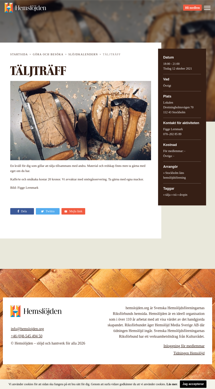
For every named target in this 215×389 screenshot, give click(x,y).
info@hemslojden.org (27, 329)
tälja (168, 194)
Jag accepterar (193, 384)
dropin (183, 194)
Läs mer (172, 384)
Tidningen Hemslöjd (189, 353)
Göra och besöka (48, 54)
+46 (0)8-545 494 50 (26, 336)
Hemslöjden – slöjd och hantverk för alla (25, 9)
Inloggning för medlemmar (184, 346)
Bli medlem (192, 9)
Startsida (19, 54)
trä (174, 194)
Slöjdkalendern (83, 54)
